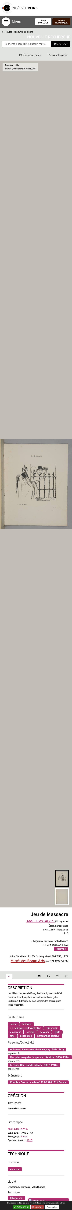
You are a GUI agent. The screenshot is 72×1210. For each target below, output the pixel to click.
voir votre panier (58, 55)
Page (43, 21)
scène (13, 1024)
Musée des (28, 961)
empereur (15, 1032)
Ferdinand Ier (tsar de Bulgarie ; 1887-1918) (34, 1065)
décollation (26, 1036)
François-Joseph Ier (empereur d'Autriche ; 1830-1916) (39, 1057)
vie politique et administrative (25, 1028)
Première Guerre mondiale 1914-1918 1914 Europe (38, 1082)
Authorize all (21, 1207)
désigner (44, 1032)
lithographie (16, 1198)
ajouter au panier (30, 55)
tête (12, 1036)
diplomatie (52, 1028)
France (24, 1136)
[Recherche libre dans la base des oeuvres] (26, 44)
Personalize (52, 1207)
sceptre (30, 1032)
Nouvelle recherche (48, 37)
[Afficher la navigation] (6, 21)
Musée (61, 21)
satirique (26, 1024)
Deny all (38, 1207)
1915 (29, 1140)
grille (57, 1032)
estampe (61, 949)
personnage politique (48, 1036)
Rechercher (61, 44)
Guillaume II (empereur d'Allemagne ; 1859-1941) (37, 1049)
